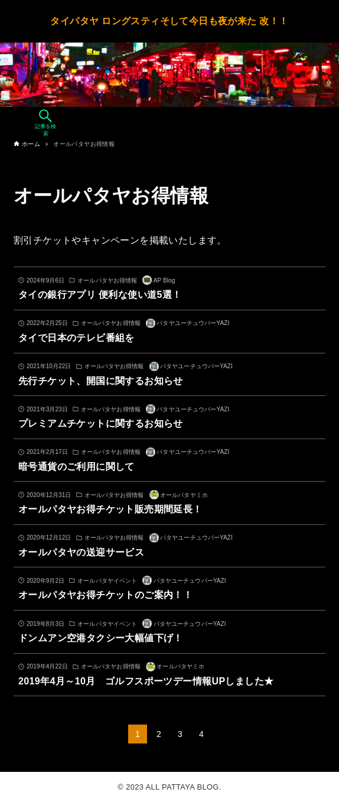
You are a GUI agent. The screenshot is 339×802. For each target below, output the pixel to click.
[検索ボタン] (45, 123)
